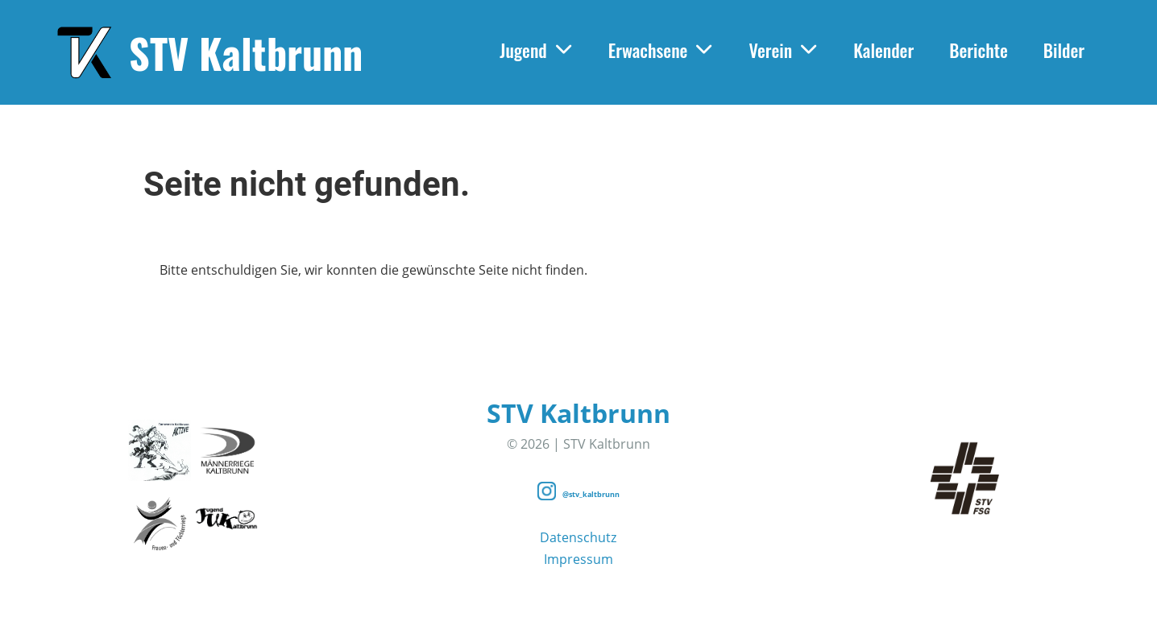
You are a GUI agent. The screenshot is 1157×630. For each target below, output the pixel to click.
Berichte (978, 50)
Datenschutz (578, 537)
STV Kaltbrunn (246, 52)
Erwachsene (661, 50)
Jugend (536, 50)
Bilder (1063, 50)
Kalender (883, 50)
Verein (783, 50)
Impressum (578, 559)
